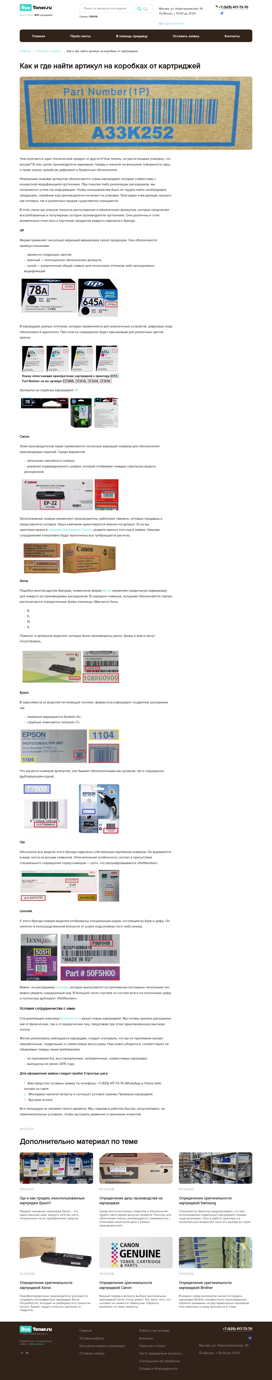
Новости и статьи (152, 1346)
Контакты (232, 36)
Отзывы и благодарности (158, 1369)
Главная (38, 36)
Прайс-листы (80, 36)
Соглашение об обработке (159, 1361)
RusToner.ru (69, 1018)
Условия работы (91, 1338)
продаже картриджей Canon (70, 530)
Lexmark (62, 987)
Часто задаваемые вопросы (160, 1353)
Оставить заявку (186, 36)
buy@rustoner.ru (171, 23)
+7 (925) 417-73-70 (233, 7)
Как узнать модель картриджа (102, 1346)
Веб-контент (36, 1344)
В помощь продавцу (132, 36)
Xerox (107, 591)
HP (76, 390)
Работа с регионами (154, 1331)
